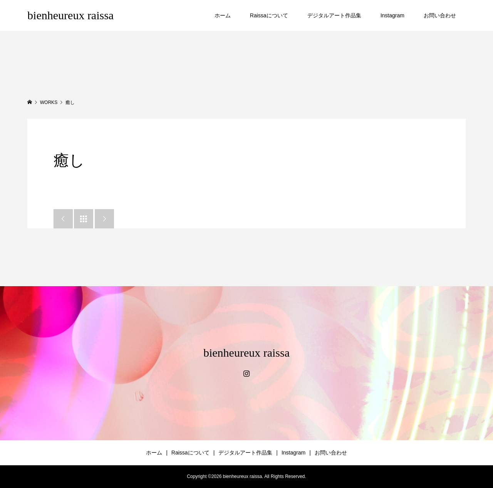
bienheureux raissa (70, 15)
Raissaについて (269, 15)
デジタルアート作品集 (334, 15)
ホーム (223, 15)
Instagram (392, 15)
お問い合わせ (440, 15)
